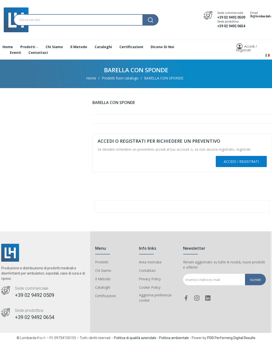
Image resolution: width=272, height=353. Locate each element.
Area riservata (150, 262)
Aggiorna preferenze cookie (155, 298)
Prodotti (101, 262)
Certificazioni (105, 295)
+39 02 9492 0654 (231, 26)
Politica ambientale (174, 338)
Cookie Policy (150, 287)
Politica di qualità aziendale (135, 338)
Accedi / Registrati (241, 161)
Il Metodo (103, 279)
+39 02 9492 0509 (231, 17)
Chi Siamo (103, 270)
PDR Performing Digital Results (231, 338)
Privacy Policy (150, 279)
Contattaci (147, 270)
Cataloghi (102, 287)
